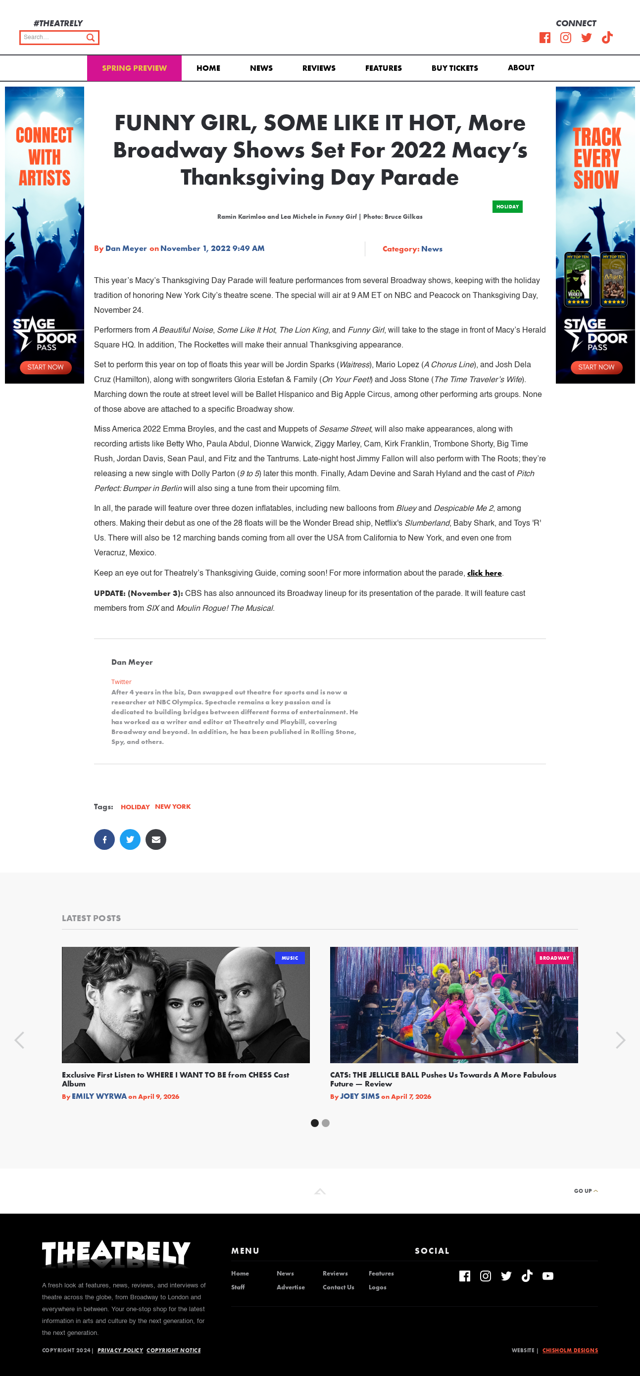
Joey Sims (360, 1096)
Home (208, 68)
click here (484, 573)
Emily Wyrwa (99, 1096)
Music (290, 958)
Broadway (554, 958)
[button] (523, 66)
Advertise (291, 1287)
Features (383, 68)
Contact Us (338, 1287)
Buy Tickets (455, 68)
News (261, 68)
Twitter (121, 682)
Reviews (319, 68)
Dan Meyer (126, 248)
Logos (378, 1287)
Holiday (507, 206)
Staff (238, 1287)
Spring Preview (134, 68)
